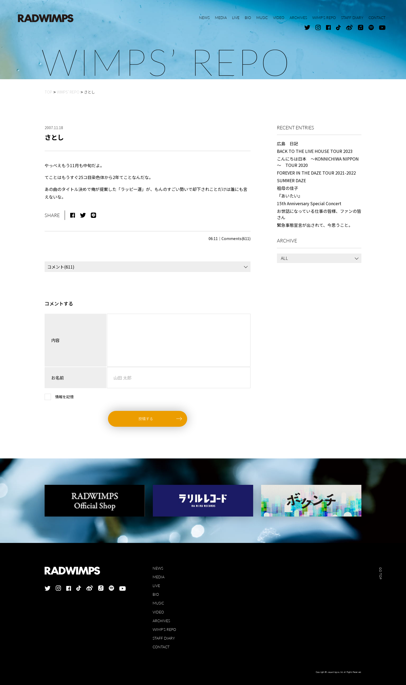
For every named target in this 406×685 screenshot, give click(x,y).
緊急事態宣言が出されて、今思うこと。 (315, 225)
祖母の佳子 (287, 188)
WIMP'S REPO (164, 629)
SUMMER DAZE (291, 180)
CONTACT (161, 646)
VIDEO (158, 612)
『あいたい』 (289, 196)
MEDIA (158, 576)
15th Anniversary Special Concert (309, 203)
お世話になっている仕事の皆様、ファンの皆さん (319, 214)
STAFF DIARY (164, 638)
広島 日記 (287, 143)
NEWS (158, 568)
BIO (156, 594)
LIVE (156, 585)
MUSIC (158, 603)
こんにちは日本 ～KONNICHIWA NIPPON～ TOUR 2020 (318, 162)
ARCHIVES (161, 620)
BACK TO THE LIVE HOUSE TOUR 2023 (315, 151)
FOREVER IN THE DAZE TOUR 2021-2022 (316, 173)
